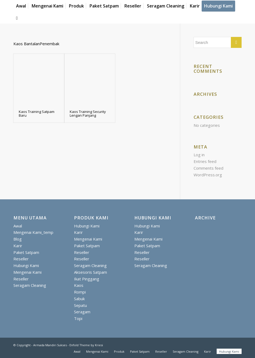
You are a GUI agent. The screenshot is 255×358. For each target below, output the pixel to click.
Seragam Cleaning (29, 285)
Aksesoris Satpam (90, 272)
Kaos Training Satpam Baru (36, 113)
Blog (17, 239)
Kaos (78, 285)
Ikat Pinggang (86, 278)
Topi (78, 318)
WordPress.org (208, 174)
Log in (199, 154)
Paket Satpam (26, 252)
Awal (17, 225)
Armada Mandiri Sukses (50, 345)
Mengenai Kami (27, 272)
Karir (17, 245)
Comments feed (208, 168)
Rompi (80, 292)
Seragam (82, 311)
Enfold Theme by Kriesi (86, 345)
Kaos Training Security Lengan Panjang (88, 113)
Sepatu (80, 305)
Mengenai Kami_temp (33, 232)
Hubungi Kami (26, 265)
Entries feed (205, 161)
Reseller (21, 258)
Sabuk (79, 298)
